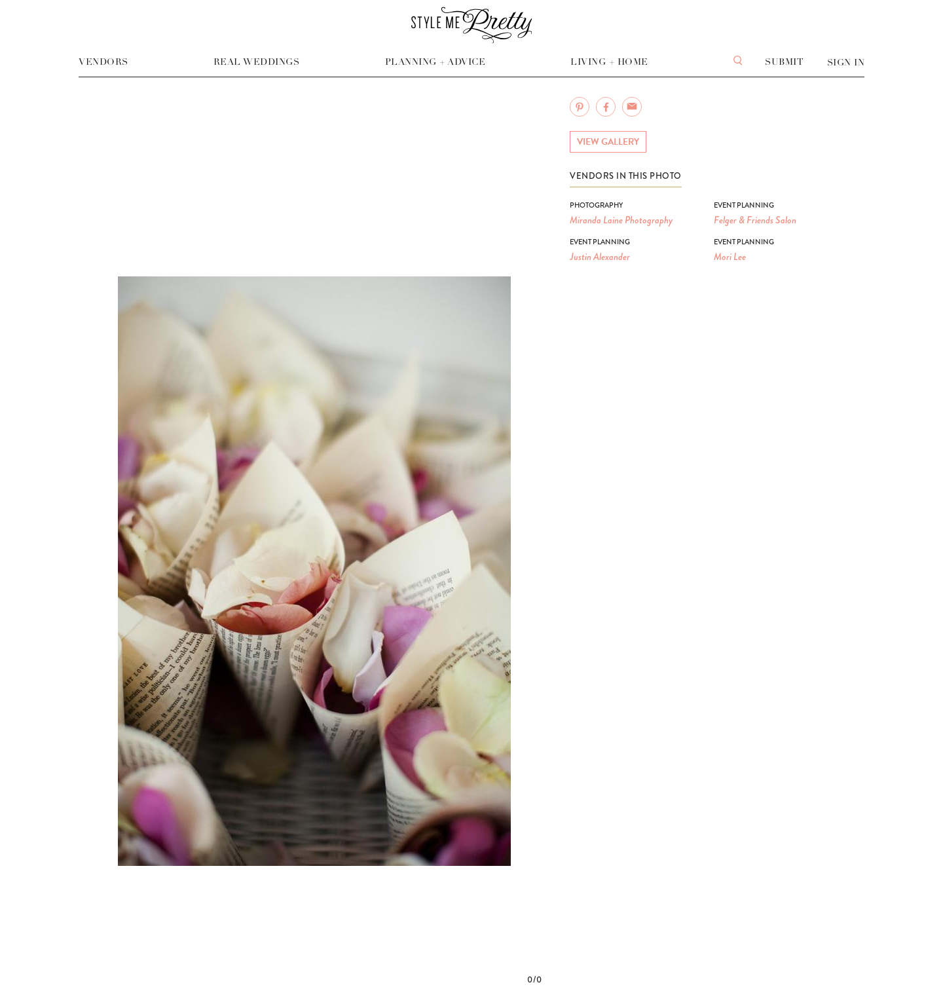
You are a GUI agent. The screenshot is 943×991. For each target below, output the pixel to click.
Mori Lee (730, 257)
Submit (784, 61)
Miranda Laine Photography (621, 220)
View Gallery (608, 142)
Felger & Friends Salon (755, 220)
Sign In (846, 62)
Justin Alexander (600, 257)
